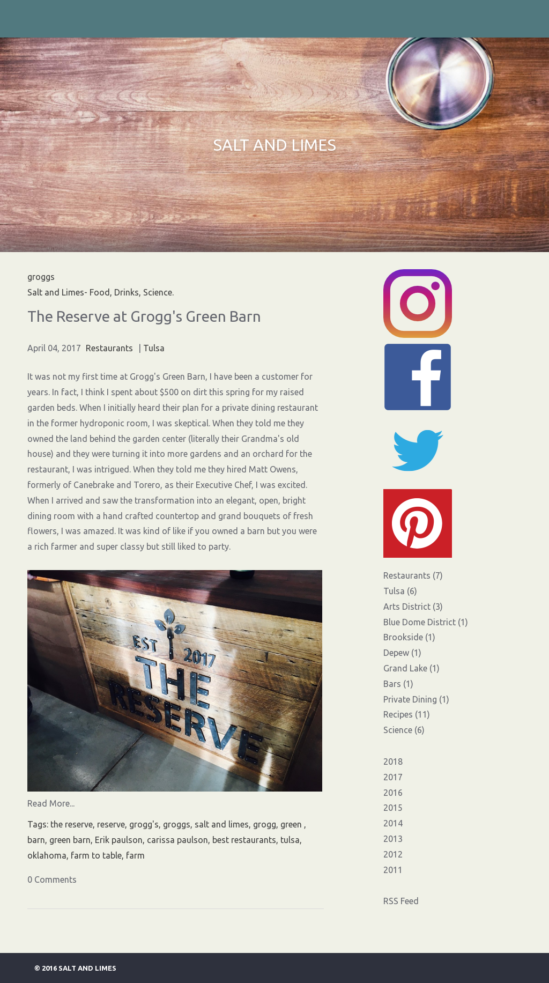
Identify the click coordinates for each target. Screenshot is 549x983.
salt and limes (222, 824)
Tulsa (154, 348)
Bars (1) (398, 684)
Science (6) (404, 730)
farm (135, 855)
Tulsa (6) (400, 591)
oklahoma (46, 855)
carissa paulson (177, 840)
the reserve (71, 824)
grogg (264, 824)
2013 (393, 839)
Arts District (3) (413, 606)
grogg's (144, 824)
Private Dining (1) (416, 699)
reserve (111, 824)
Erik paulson (119, 840)
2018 (393, 761)
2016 (393, 792)
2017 (393, 777)
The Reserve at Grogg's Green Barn (144, 316)
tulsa (290, 840)
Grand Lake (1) (411, 668)
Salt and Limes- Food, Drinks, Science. (100, 292)
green (292, 824)
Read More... (51, 803)
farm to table (96, 855)
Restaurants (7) (413, 575)
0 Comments (52, 879)
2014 (393, 823)
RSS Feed (401, 901)
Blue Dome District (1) (425, 622)
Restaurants (109, 348)
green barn (70, 840)
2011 (393, 870)
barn (36, 840)
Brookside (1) (409, 637)
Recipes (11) (406, 714)
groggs (176, 824)
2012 (393, 854)
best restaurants (244, 840)
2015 (393, 807)
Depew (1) (402, 652)
